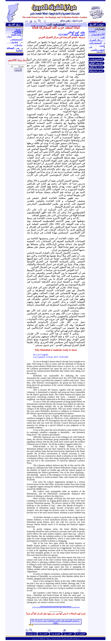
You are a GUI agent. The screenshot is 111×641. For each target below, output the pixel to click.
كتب (102, 37)
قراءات (17, 33)
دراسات (95, 34)
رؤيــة (18, 29)
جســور (100, 51)
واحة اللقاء (16, 34)
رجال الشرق (95, 40)
